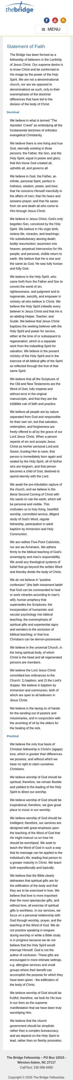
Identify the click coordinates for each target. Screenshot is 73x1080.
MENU (52, 30)
